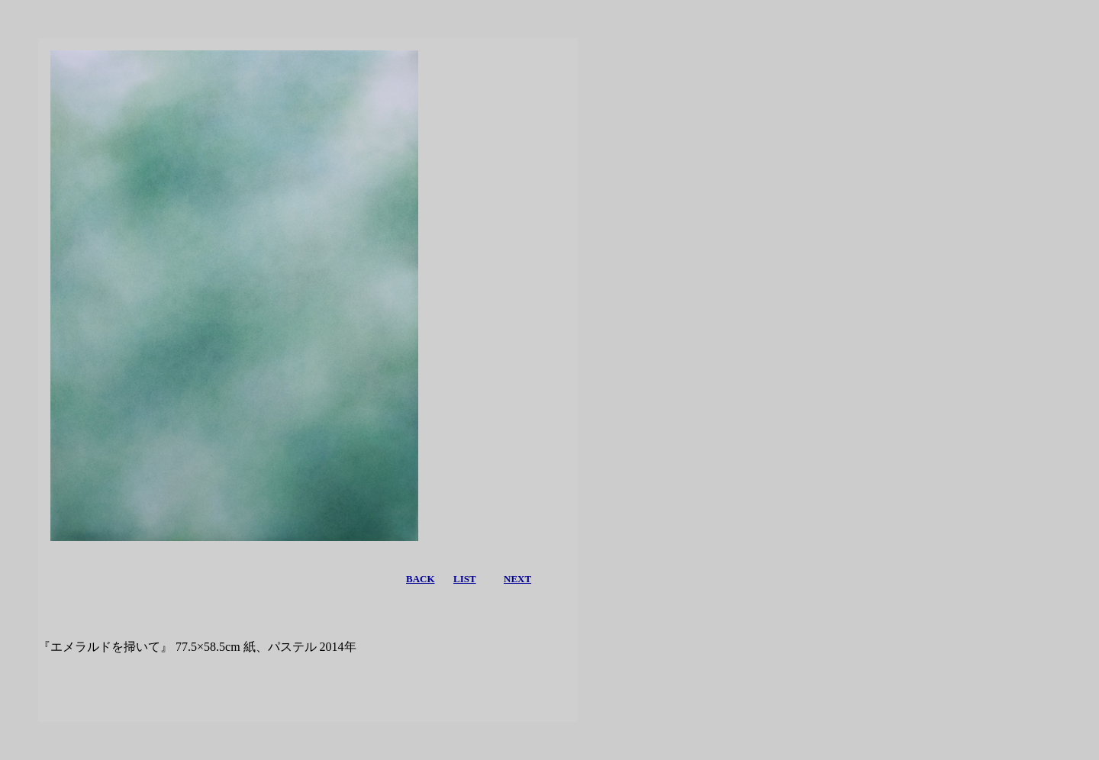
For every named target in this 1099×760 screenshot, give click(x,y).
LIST (464, 578)
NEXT (517, 578)
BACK (420, 578)
